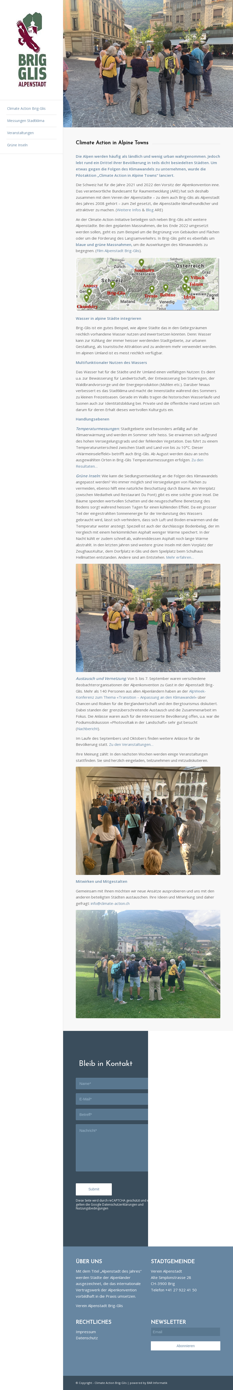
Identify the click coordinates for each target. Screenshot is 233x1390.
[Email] (185, 1331)
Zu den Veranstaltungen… (131, 744)
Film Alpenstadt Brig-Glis (118, 250)
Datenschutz (87, 1337)
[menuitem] (31, 109)
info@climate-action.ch (110, 903)
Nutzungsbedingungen (92, 1208)
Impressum (86, 1331)
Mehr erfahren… (180, 557)
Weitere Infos (129, 209)
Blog (150, 209)
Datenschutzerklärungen (119, 1204)
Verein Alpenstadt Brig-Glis (99, 1305)
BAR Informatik (157, 1383)
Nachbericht (87, 728)
